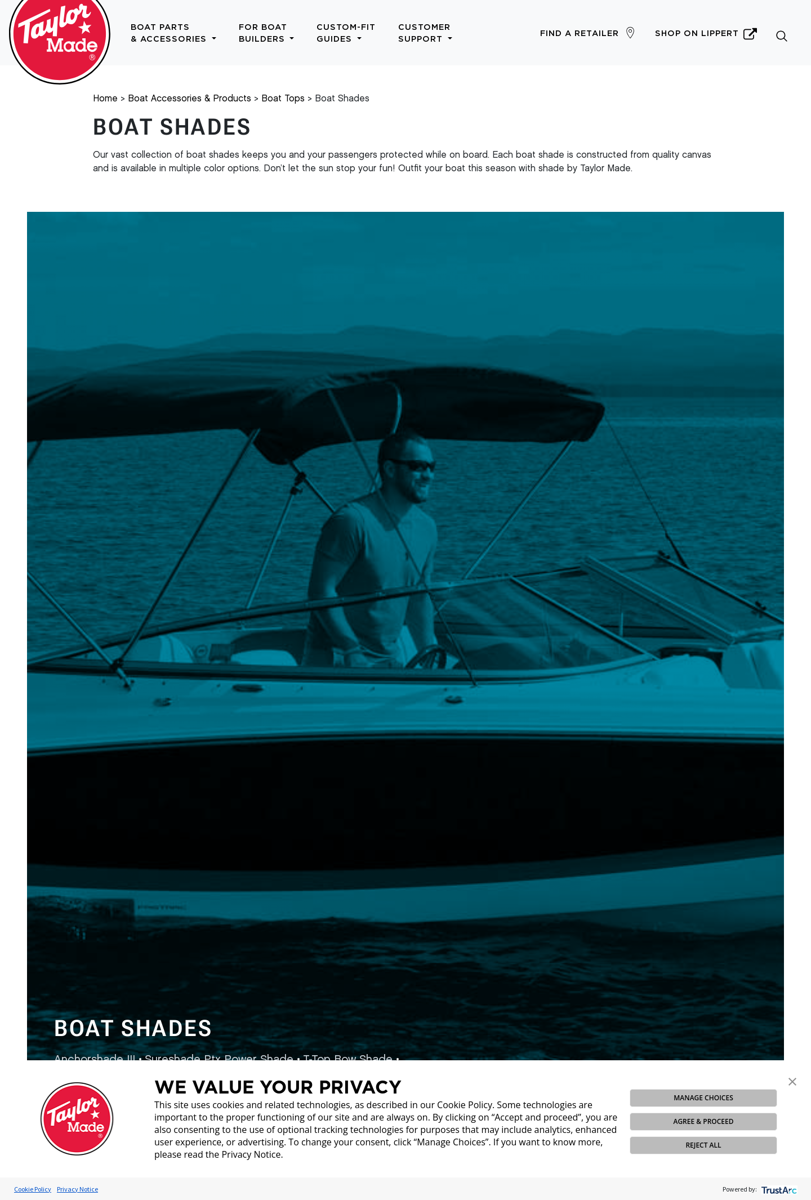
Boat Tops (283, 99)
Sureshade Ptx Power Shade (219, 1060)
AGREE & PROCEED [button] (703, 1121)
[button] (792, 1081)
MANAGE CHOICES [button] (703, 1098)
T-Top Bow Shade (348, 1060)
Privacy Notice (77, 1189)
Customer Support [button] (425, 33)
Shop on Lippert (706, 34)
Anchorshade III (94, 1060)
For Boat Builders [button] (267, 33)
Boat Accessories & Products (189, 99)
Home (105, 99)
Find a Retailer (579, 33)
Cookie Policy (32, 1189)
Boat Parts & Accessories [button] (173, 33)
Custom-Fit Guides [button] (346, 33)
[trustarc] (778, 1189)
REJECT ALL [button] (703, 1145)
